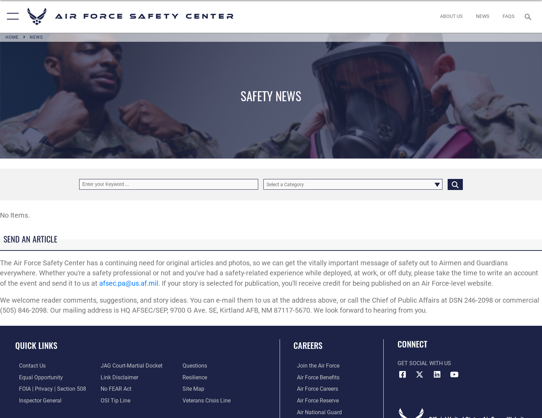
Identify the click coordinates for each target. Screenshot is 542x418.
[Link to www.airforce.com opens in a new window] (314, 365)
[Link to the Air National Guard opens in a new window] (315, 412)
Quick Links (36, 345)
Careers (308, 345)
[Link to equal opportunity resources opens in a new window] (37, 377)
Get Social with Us (424, 363)
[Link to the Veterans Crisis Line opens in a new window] (208, 400)
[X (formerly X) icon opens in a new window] (419, 374)
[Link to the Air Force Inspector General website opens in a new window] (36, 400)
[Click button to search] (455, 184)
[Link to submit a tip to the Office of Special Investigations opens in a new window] (114, 400)
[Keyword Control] (168, 184)
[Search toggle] (529, 16)
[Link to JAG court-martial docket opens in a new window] (130, 365)
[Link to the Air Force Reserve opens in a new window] (314, 400)
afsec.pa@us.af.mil (128, 283)
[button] (11, 16)
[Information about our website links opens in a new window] (118, 377)
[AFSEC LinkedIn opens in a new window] (437, 374)
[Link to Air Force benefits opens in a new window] (314, 377)
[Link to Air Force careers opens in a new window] (314, 389)
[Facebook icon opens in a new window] (403, 374)
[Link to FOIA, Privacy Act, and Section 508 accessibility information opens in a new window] (48, 389)
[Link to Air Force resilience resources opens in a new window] (196, 377)
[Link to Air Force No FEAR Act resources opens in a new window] (115, 389)
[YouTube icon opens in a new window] (454, 374)
